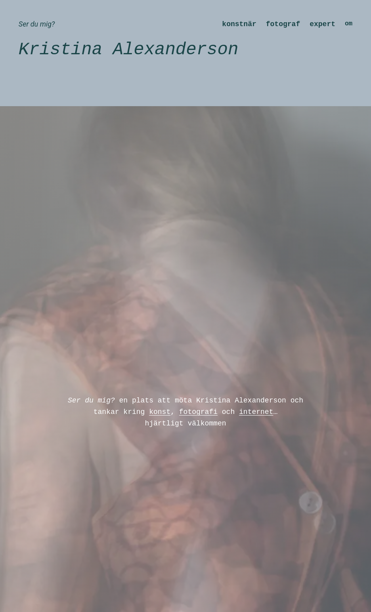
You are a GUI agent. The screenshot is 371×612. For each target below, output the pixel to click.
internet (256, 412)
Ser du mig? (37, 24)
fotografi (198, 412)
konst (159, 412)
